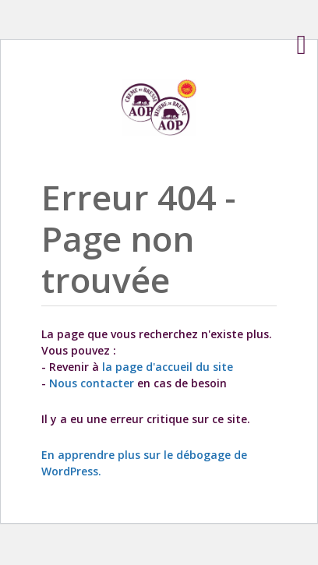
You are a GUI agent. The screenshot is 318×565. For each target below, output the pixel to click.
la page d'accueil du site (167, 366)
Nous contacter (91, 383)
